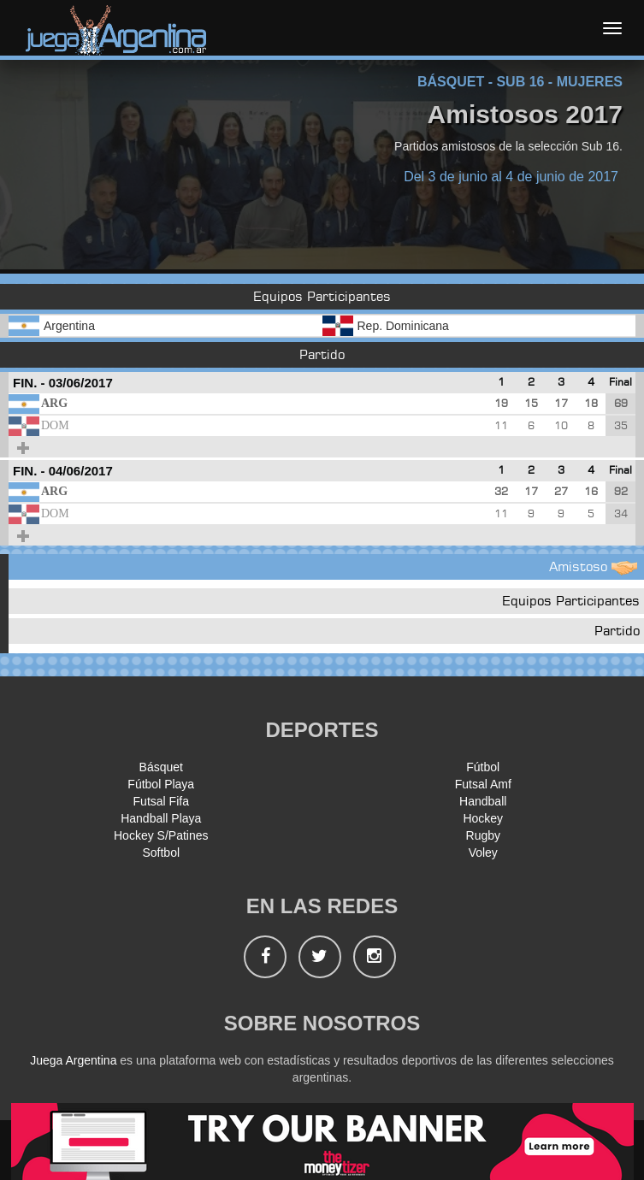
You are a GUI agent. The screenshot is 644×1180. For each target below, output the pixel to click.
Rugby (483, 835)
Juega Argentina (73, 1060)
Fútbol (482, 767)
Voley (483, 852)
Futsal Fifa (161, 801)
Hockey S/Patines (161, 835)
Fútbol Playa (160, 784)
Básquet (161, 767)
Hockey (483, 818)
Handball (482, 801)
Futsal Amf (483, 784)
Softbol (161, 852)
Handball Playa (161, 818)
